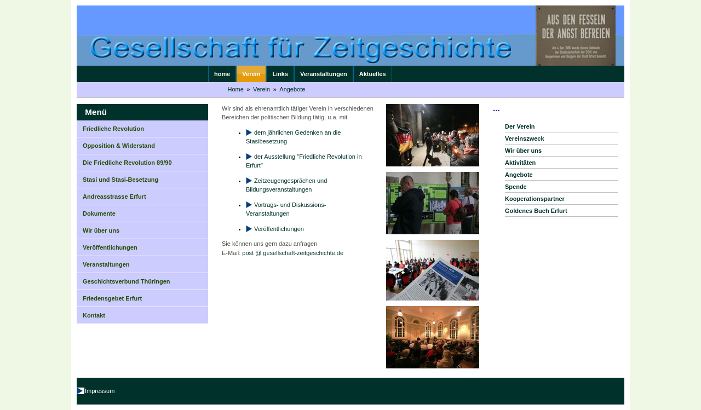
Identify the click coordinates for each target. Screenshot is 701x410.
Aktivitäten (520, 162)
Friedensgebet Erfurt (112, 298)
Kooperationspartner (535, 198)
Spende (516, 186)
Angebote (292, 89)
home (222, 74)
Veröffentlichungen (110, 247)
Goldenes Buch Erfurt (536, 210)
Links (280, 74)
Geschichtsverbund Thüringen (126, 281)
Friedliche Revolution (113, 128)
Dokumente (99, 213)
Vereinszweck (524, 138)
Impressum (99, 391)
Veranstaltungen (323, 74)
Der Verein (520, 126)
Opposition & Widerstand (119, 145)
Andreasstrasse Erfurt (114, 196)
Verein (251, 74)
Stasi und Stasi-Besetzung (120, 179)
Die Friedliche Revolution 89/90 (127, 162)
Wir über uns (101, 230)
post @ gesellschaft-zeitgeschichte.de (292, 253)
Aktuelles (372, 74)
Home (236, 89)
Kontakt (94, 315)
